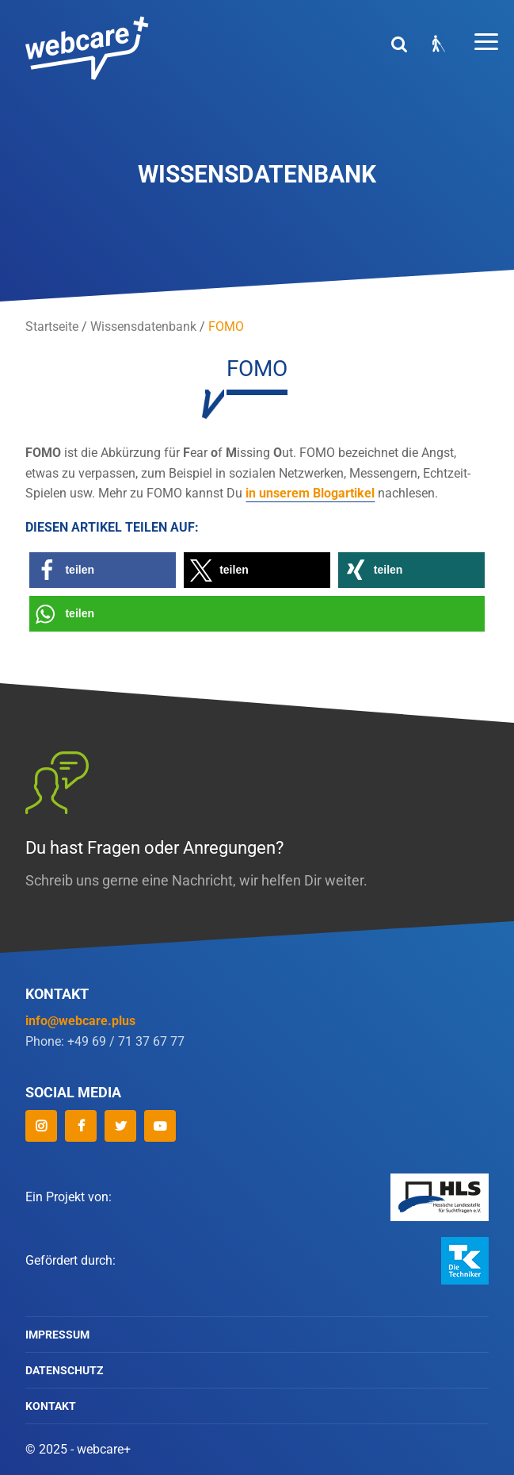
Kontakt (50, 1406)
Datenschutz (64, 1370)
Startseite (51, 326)
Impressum (57, 1334)
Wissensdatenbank (143, 326)
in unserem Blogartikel (310, 493)
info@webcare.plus (80, 1020)
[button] (102, 570)
